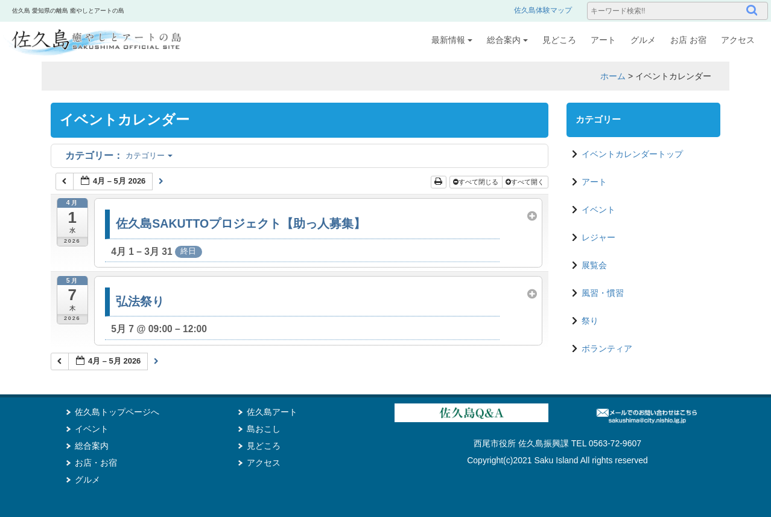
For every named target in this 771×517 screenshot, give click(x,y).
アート (603, 40)
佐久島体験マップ (543, 10)
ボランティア (607, 348)
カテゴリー (119, 155)
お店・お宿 (96, 462)
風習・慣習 (603, 293)
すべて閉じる (476, 181)
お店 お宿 (688, 40)
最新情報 (451, 40)
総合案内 (507, 40)
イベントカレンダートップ (632, 154)
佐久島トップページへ (117, 412)
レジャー (598, 237)
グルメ (643, 40)
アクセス (738, 40)
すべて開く (526, 181)
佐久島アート (272, 412)
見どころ (559, 40)
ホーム (613, 76)
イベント (598, 209)
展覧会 (594, 265)
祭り (590, 321)
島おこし (264, 429)
